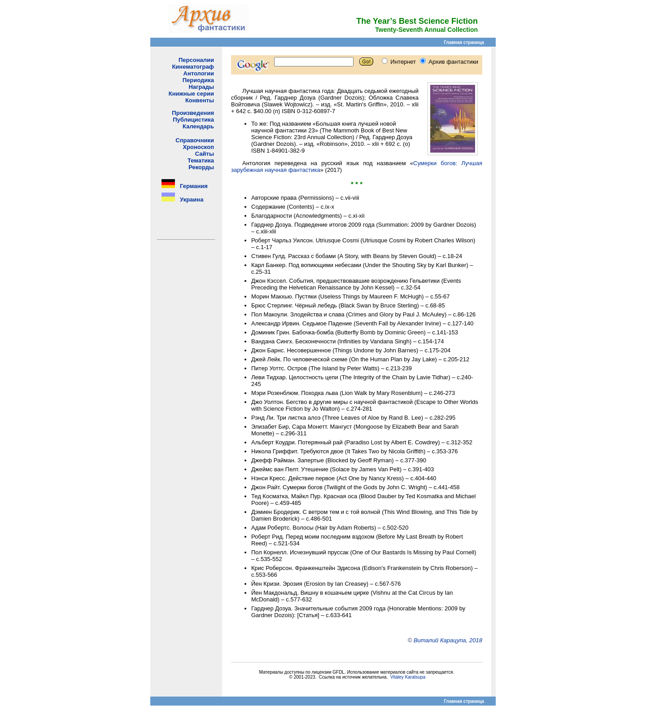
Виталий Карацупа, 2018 (448, 640)
